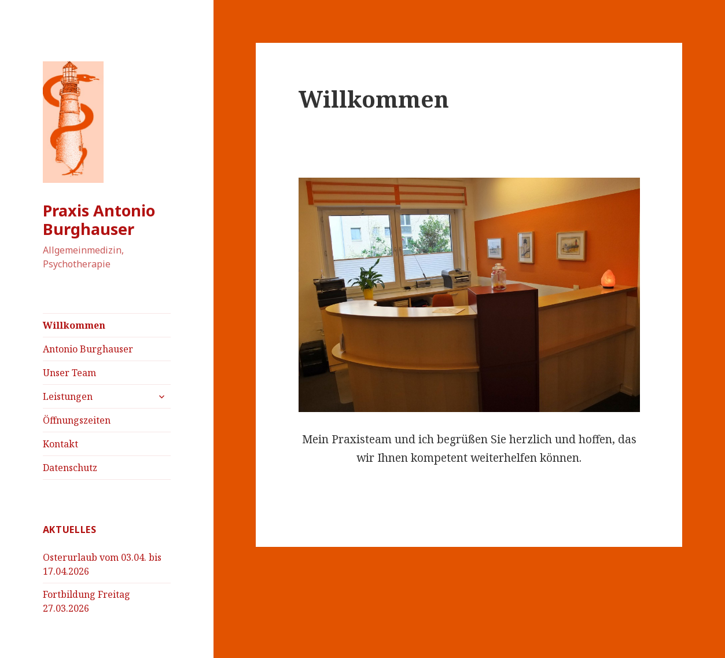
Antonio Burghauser (88, 349)
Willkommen (74, 325)
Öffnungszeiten (77, 420)
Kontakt (60, 444)
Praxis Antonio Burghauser (99, 220)
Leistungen (68, 396)
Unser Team (69, 372)
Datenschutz (70, 467)
